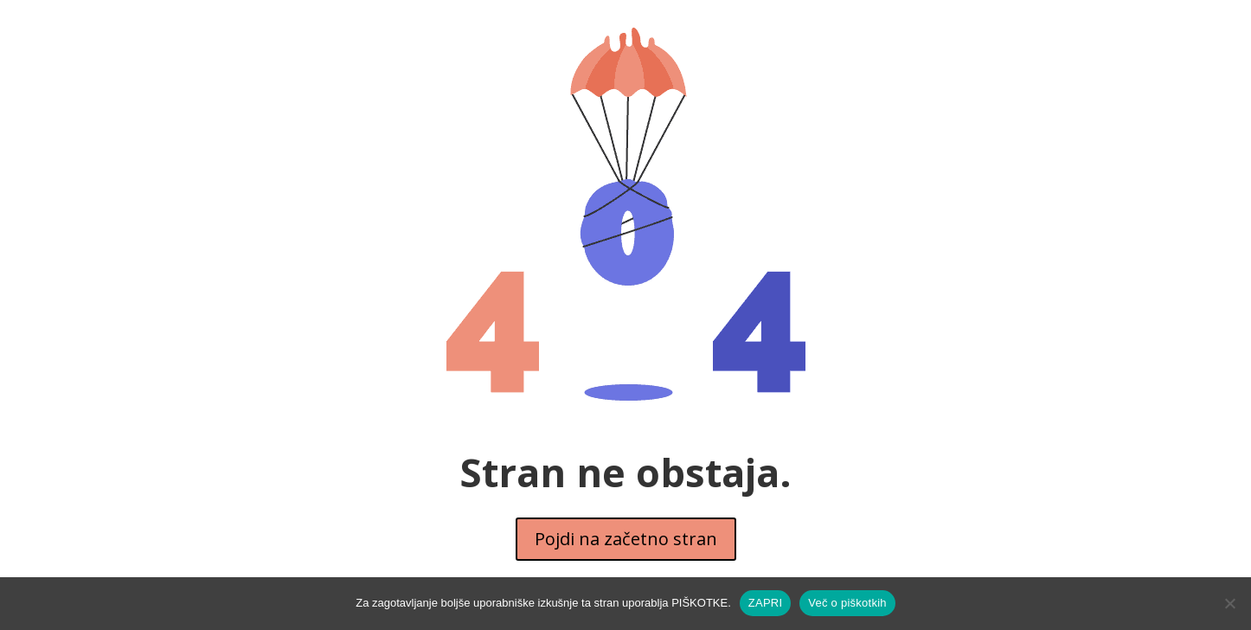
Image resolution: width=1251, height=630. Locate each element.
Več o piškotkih (847, 602)
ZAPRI (765, 602)
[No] (1229, 603)
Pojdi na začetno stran (626, 538)
